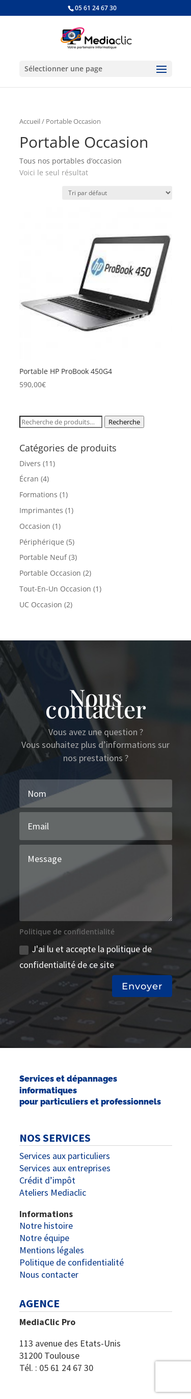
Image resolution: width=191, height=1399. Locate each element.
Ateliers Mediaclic (52, 1192)
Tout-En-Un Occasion (55, 589)
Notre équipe (44, 1238)
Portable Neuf (43, 557)
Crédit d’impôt (47, 1180)
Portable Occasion (50, 573)
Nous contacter (48, 1274)
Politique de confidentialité (71, 1262)
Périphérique (41, 542)
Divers (30, 463)
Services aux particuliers (64, 1156)
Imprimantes (41, 510)
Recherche (124, 421)
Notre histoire (46, 1225)
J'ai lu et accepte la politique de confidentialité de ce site (85, 957)
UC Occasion (40, 604)
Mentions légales (51, 1250)
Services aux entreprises (65, 1168)
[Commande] (117, 193)
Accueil (29, 121)
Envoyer (142, 986)
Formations (38, 494)
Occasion (34, 526)
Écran (29, 478)
